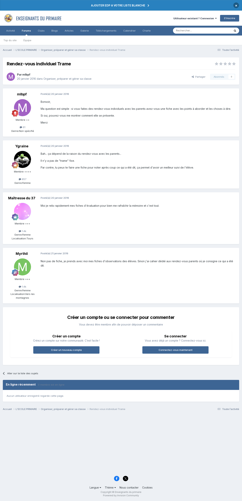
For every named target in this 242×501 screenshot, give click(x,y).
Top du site (10, 40)
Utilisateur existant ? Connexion (195, 18)
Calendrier (129, 30)
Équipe (27, 40)
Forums (26, 32)
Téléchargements (106, 30)
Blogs (54, 30)
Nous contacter (129, 487)
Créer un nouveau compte (66, 349)
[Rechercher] (193, 31)
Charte (147, 30)
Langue (95, 487)
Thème (110, 487)
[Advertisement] (116, 444)
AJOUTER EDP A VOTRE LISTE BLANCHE (118, 5)
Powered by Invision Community (121, 495)
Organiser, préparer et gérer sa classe (67, 78)
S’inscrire (229, 18)
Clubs (41, 30)
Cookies (147, 487)
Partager (199, 76)
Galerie (84, 30)
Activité (10, 30)
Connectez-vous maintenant (175, 349)
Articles (69, 30)
